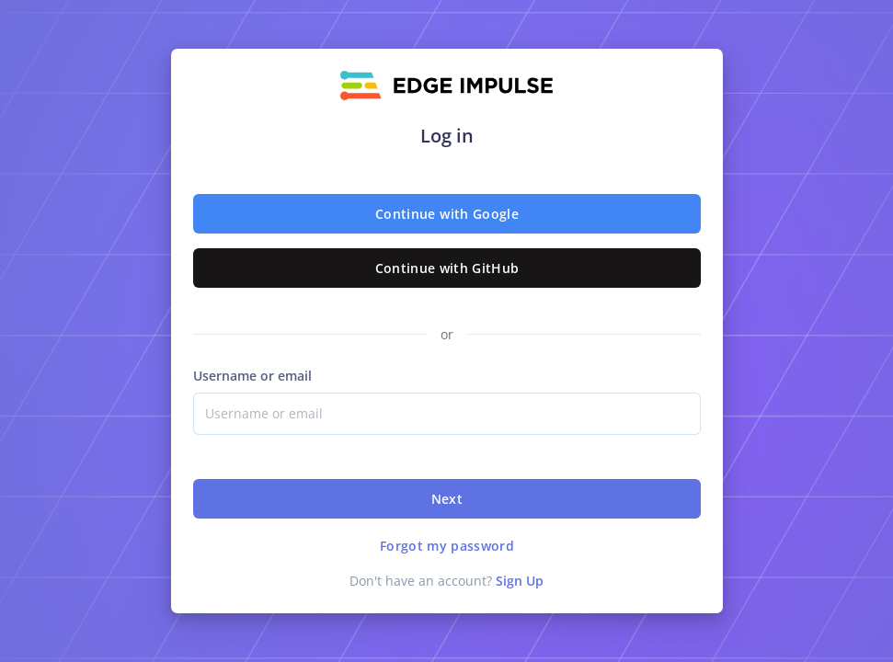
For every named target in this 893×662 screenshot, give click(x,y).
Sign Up (520, 580)
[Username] (447, 414)
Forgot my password (446, 545)
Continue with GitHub (446, 268)
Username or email (252, 375)
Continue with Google (447, 214)
